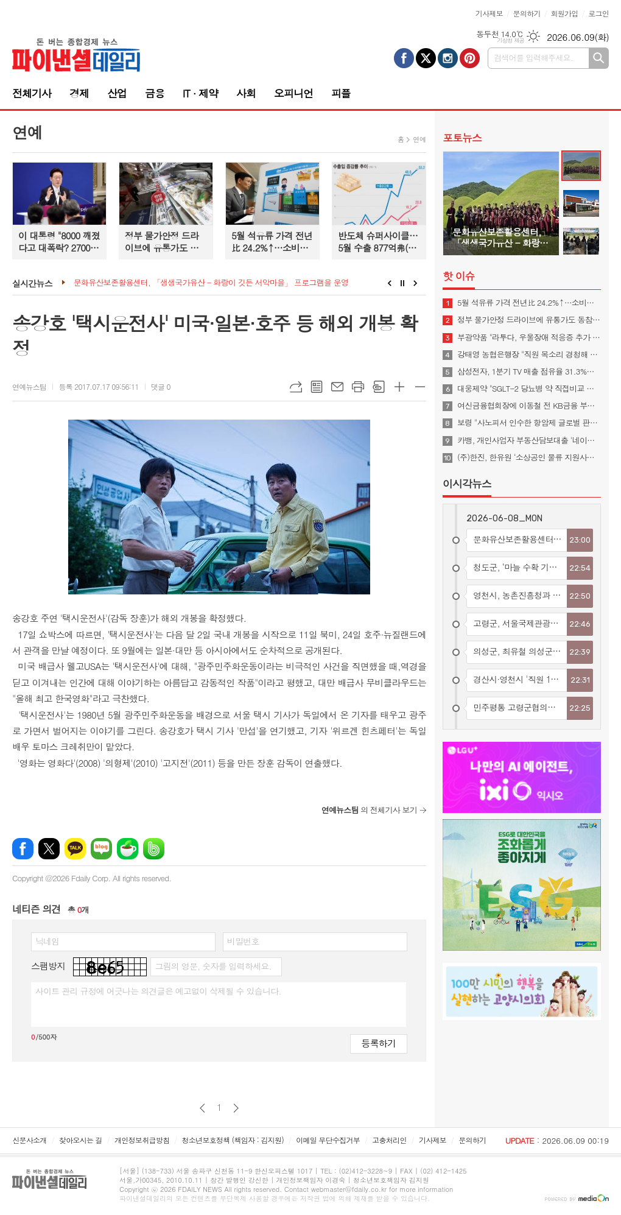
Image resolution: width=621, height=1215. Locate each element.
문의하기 (527, 13)
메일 (337, 387)
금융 (154, 93)
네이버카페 (127, 848)
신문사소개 (29, 1140)
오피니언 (293, 93)
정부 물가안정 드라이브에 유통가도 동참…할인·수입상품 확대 (529, 319)
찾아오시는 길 (80, 1140)
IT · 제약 (200, 93)
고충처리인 (389, 1140)
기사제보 (489, 13)
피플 (341, 93)
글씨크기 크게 (399, 387)
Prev (389, 283)
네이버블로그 (101, 848)
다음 (236, 1108)
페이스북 (22, 848)
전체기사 (31, 93)
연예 (419, 139)
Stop (403, 283)
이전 (202, 1108)
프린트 (358, 387)
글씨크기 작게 (420, 387)
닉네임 (47, 941)
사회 (246, 93)
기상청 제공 (510, 40)
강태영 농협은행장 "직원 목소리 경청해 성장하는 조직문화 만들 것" (529, 354)
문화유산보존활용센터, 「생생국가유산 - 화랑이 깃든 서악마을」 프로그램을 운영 (211, 282)
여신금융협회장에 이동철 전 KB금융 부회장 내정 (529, 405)
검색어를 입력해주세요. (533, 58)
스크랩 (379, 387)
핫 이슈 (459, 276)
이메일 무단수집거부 (328, 1140)
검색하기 (599, 58)
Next (415, 283)
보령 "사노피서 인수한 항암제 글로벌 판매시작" (529, 422)
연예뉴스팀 (29, 386)
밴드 (153, 848)
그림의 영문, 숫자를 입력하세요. (213, 966)
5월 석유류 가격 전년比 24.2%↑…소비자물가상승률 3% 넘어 (529, 302)
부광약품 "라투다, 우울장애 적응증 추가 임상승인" (529, 337)
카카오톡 (75, 848)
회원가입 (564, 13)
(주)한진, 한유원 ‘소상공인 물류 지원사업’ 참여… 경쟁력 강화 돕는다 (529, 457)
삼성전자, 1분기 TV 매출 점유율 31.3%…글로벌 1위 (529, 371)
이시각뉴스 (467, 483)
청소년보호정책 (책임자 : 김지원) (233, 1140)
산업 (117, 93)
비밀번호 (243, 941)
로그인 (598, 13)
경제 (79, 93)
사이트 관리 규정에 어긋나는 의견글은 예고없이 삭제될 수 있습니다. (158, 991)
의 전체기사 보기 (369, 809)
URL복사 (296, 387)
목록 (316, 387)
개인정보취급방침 (141, 1140)
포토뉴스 (462, 137)
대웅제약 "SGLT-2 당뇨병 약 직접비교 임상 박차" (529, 388)
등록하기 (379, 1043)
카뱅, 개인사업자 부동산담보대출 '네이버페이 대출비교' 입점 (529, 440)
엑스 (49, 848)
